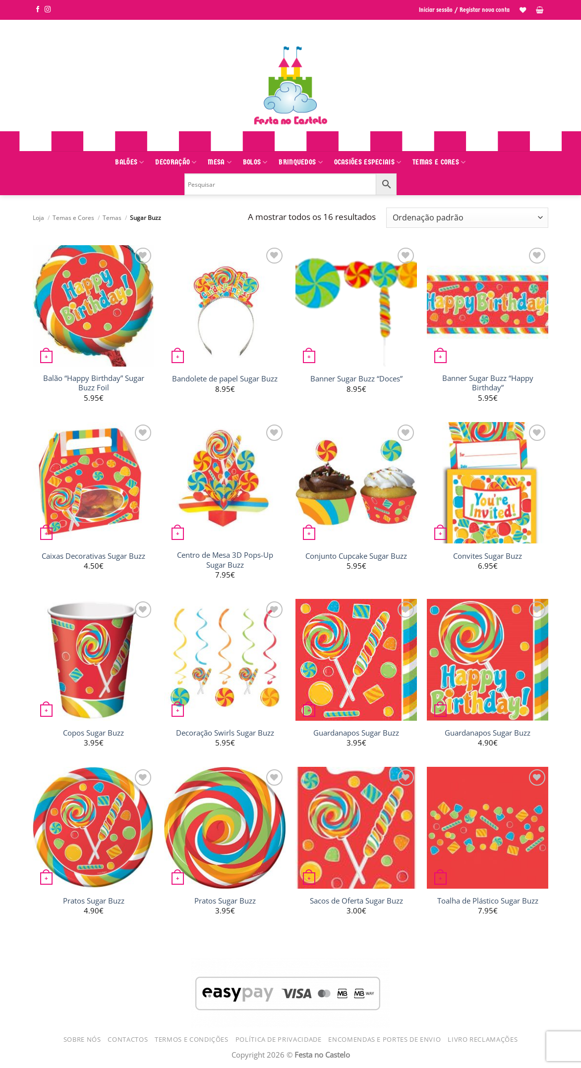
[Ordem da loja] (467, 218)
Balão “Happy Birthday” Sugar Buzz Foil (93, 383)
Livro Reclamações (483, 1039)
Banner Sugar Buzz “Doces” (356, 378)
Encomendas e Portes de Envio (384, 1039)
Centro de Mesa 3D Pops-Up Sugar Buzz (225, 560)
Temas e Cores (438, 162)
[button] (539, 9)
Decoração (175, 162)
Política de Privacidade (278, 1039)
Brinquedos (301, 162)
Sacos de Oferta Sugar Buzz (356, 901)
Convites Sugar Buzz (487, 556)
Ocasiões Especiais (368, 162)
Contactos (128, 1039)
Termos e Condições (192, 1039)
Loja (38, 217)
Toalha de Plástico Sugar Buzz (487, 901)
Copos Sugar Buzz (93, 733)
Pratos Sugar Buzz (93, 901)
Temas (112, 217)
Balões (129, 162)
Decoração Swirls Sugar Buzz (225, 733)
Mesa (220, 162)
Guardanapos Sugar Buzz (356, 733)
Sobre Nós (82, 1039)
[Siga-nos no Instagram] (48, 9)
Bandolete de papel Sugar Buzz (225, 378)
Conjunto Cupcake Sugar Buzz (356, 556)
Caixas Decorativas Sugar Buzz (93, 556)
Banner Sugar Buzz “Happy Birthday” (487, 383)
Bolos (255, 162)
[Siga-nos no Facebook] (38, 9)
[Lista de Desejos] (523, 9)
